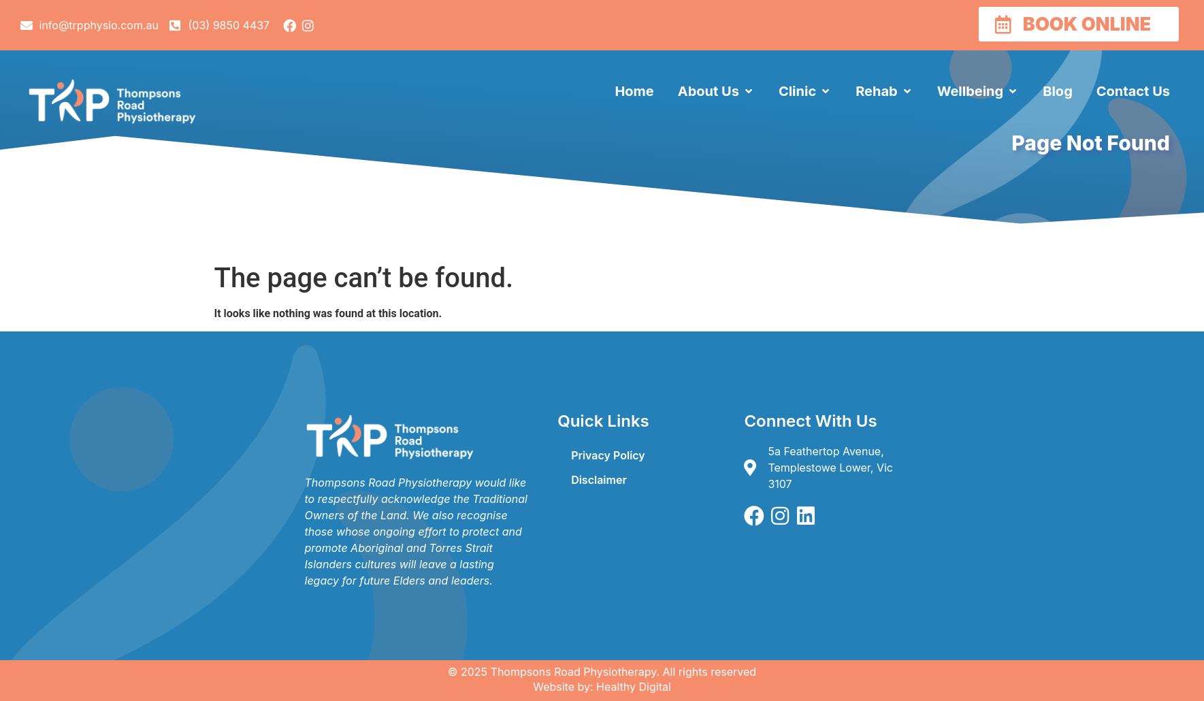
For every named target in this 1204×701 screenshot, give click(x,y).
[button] (716, 91)
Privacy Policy (608, 455)
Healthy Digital (633, 687)
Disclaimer (599, 480)
